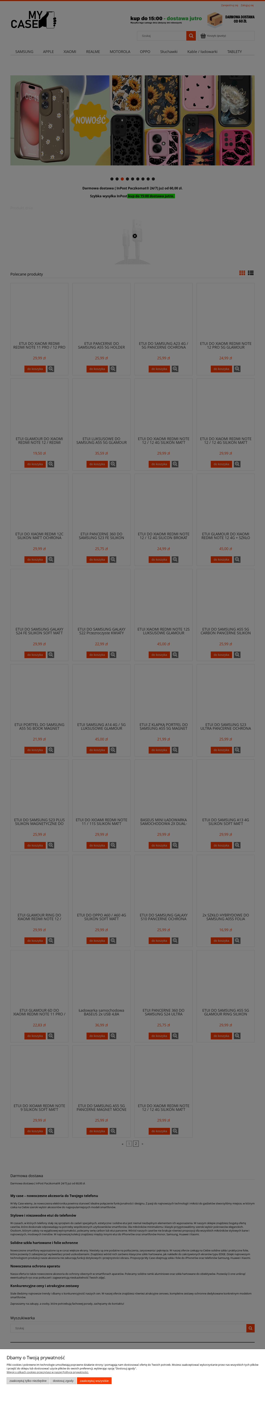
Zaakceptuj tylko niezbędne (28, 1380)
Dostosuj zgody (63, 1380)
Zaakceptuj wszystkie (94, 1380)
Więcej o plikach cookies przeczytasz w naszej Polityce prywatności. (48, 1372)
